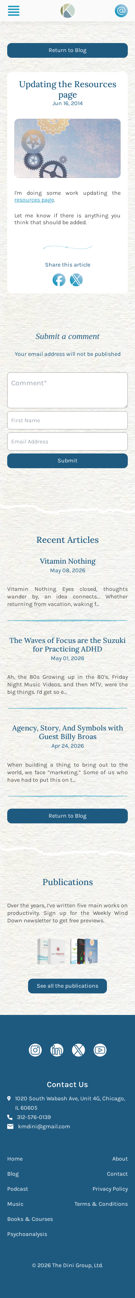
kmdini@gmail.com (44, 1126)
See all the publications (67, 985)
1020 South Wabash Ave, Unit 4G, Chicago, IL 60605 (70, 1103)
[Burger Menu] (13, 11)
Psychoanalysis (27, 1234)
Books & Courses (30, 1218)
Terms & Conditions (101, 1203)
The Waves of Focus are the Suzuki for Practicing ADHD (67, 644)
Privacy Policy (110, 1188)
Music (15, 1203)
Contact (117, 1173)
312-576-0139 (34, 1116)
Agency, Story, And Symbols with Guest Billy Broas (67, 732)
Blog (13, 1173)
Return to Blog (67, 50)
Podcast (17, 1188)
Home (15, 1158)
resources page (34, 199)
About (120, 1158)
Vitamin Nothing (67, 560)
